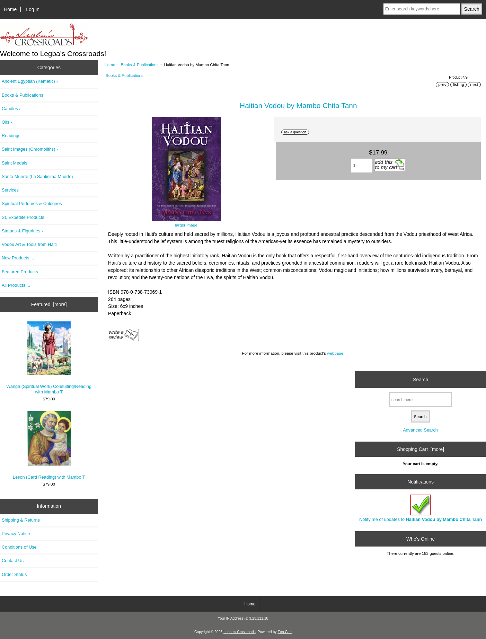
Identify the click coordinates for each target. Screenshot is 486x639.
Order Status (14, 574)
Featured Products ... (22, 271)
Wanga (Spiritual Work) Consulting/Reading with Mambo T (48, 357)
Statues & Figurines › (22, 230)
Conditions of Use (19, 547)
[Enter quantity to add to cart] (362, 165)
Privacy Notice (16, 533)
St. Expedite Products (23, 217)
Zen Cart (285, 632)
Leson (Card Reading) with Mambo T (49, 445)
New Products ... (18, 257)
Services (10, 190)
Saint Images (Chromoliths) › (30, 149)
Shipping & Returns (21, 520)
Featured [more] (49, 304)
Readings (11, 135)
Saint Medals (14, 163)
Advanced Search (420, 430)
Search (420, 379)
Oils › (7, 122)
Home (10, 9)
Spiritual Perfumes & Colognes (32, 203)
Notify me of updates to (420, 508)
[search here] (420, 399)
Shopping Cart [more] (420, 449)
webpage (335, 353)
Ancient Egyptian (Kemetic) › (30, 81)
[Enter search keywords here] (421, 9)
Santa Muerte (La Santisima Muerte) (37, 176)
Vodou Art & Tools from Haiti (29, 244)
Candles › (11, 108)
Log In (32, 9)
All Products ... (16, 285)
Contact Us (13, 560)
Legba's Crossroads (239, 632)
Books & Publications (140, 64)
